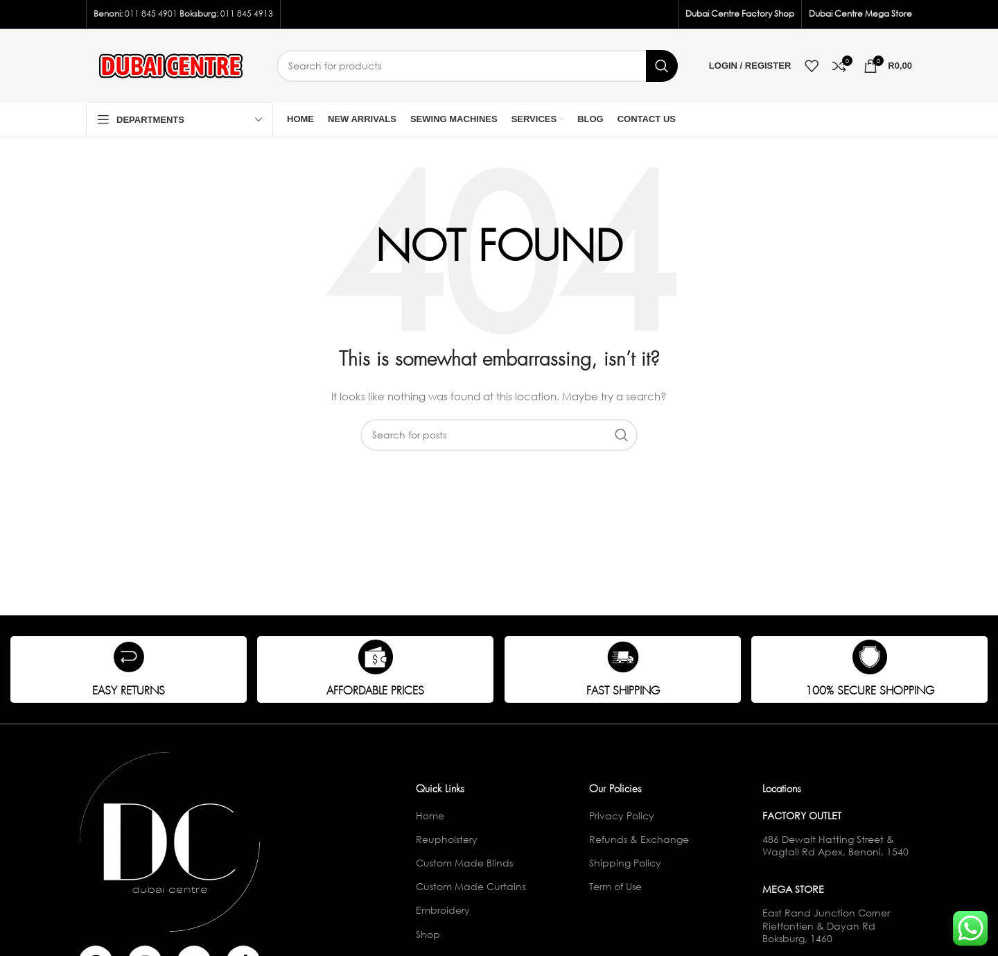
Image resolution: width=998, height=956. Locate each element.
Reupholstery (447, 839)
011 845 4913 (246, 13)
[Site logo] (171, 64)
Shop (428, 934)
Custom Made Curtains (470, 886)
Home (430, 815)
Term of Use (615, 886)
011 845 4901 (151, 13)
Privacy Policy (621, 815)
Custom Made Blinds (464, 862)
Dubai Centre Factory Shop (739, 13)
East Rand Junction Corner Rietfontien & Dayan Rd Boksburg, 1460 (826, 925)
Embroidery (443, 909)
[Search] (477, 66)
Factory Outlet (801, 815)
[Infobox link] (128, 669)
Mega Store (793, 889)
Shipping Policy (625, 862)
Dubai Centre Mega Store (860, 13)
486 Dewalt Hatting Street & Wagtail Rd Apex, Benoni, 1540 (835, 845)
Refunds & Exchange (639, 839)
